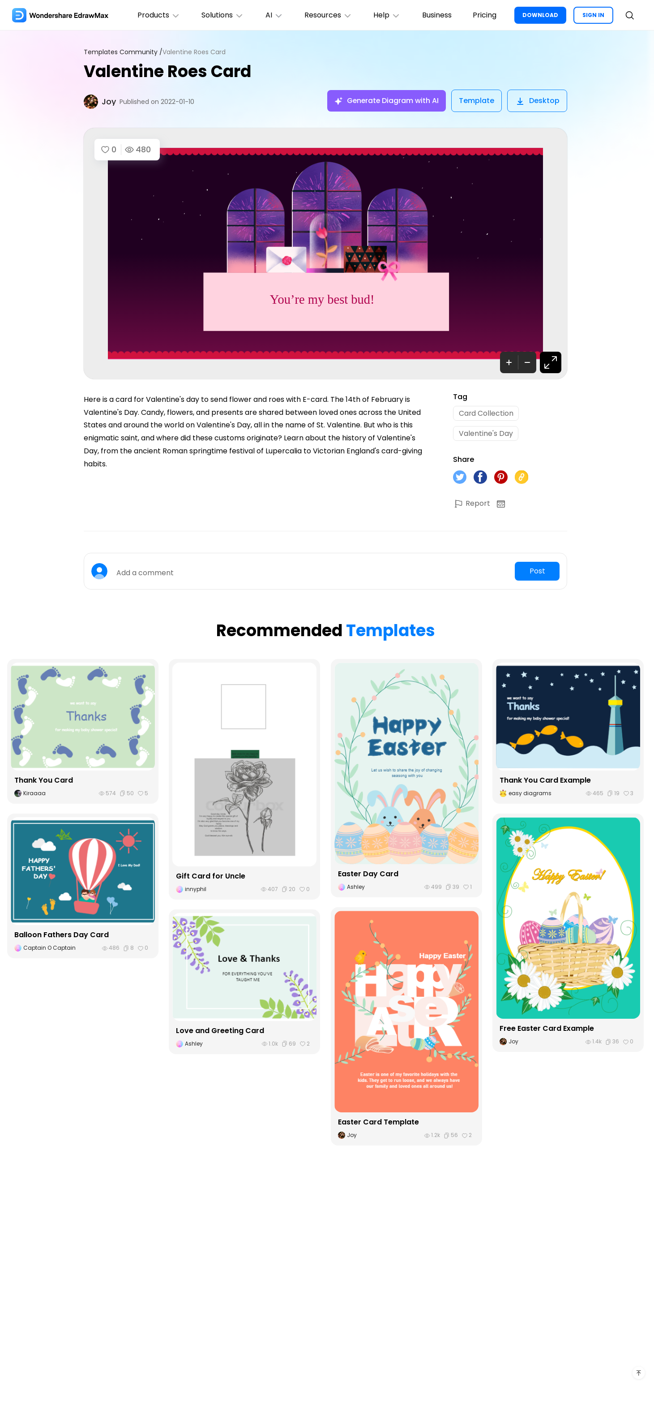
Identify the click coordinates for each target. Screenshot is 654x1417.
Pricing (484, 15)
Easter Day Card (368, 875)
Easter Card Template (378, 1123)
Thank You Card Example (545, 781)
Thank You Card (43, 781)
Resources (327, 15)
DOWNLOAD (540, 15)
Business (436, 15)
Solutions (221, 15)
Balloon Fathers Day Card (61, 935)
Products (157, 15)
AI (273, 15)
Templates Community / (123, 52)
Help (386, 15)
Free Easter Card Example (547, 1029)
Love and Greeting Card (220, 1031)
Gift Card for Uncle (210, 876)
